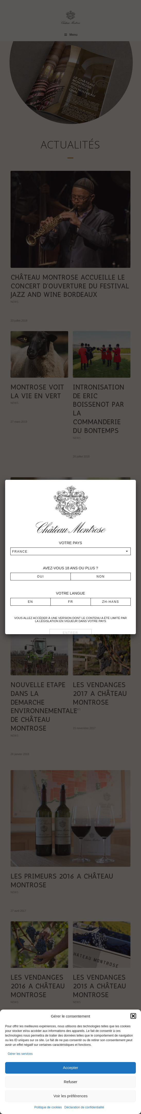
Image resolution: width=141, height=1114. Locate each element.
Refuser (70, 1082)
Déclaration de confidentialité (84, 1107)
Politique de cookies (48, 1107)
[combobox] (70, 551)
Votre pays (70, 543)
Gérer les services (20, 1054)
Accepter (70, 1067)
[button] (133, 1016)
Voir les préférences (71, 1096)
